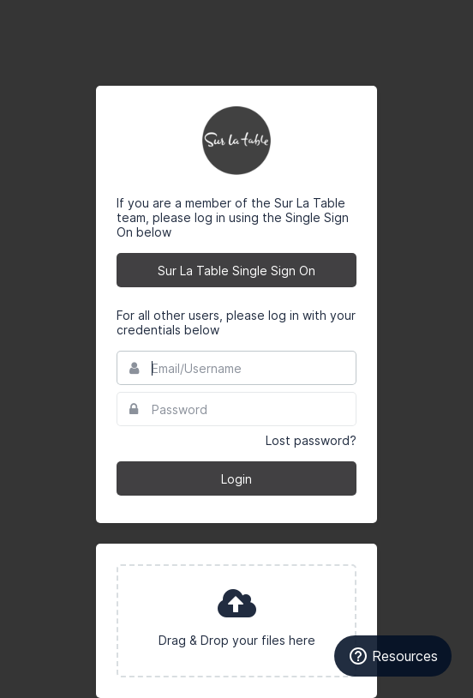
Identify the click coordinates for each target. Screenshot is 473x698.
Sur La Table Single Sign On (236, 270)
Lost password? (311, 440)
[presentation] (236, 620)
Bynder (63, 21)
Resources (393, 656)
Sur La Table (236, 140)
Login (236, 479)
